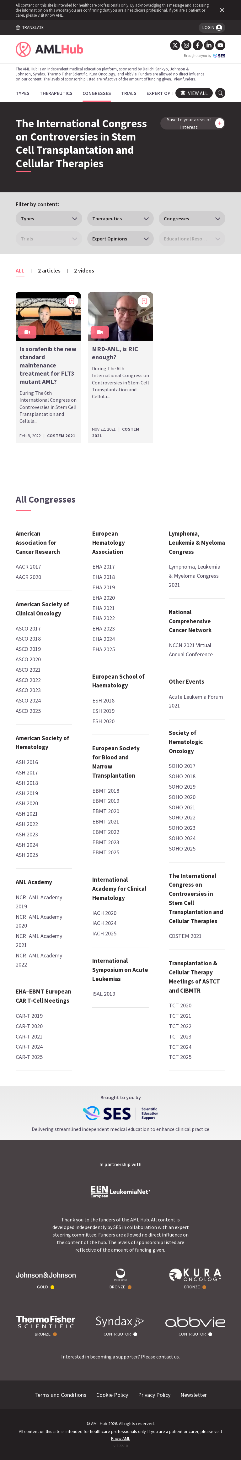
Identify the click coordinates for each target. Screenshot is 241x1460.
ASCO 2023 (28, 690)
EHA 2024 (103, 638)
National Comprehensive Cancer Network (190, 621)
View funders (184, 78)
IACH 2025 (104, 933)
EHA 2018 (103, 577)
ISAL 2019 (103, 993)
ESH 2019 (103, 710)
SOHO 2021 (182, 807)
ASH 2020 (27, 803)
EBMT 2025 (105, 852)
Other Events (186, 681)
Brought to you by (204, 55)
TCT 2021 (180, 1015)
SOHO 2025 (182, 848)
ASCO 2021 (28, 669)
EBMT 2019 (105, 800)
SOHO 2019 (182, 786)
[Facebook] (198, 45)
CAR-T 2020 (29, 1026)
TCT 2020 (180, 1005)
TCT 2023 (180, 1036)
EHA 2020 (103, 597)
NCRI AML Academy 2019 (39, 902)
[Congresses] (97, 93)
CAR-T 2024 (29, 1046)
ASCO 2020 (28, 659)
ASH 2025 (27, 854)
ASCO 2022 (28, 680)
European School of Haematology (118, 681)
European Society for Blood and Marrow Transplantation (116, 761)
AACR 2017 (28, 566)
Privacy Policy (154, 1394)
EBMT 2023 (105, 842)
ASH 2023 (27, 834)
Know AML (54, 15)
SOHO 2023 (182, 827)
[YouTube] (220, 45)
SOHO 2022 (182, 817)
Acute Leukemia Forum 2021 (196, 701)
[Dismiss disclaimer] (221, 10)
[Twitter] (175, 45)
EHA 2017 (103, 566)
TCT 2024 (180, 1046)
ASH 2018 (27, 782)
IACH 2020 (104, 913)
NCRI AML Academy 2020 (39, 921)
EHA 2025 (103, 649)
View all (194, 93)
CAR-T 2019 (29, 1015)
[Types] (22, 93)
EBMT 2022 (105, 831)
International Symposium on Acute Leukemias (120, 970)
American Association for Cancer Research (38, 542)
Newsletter (193, 1394)
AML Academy (34, 882)
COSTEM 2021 (185, 935)
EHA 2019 (103, 587)
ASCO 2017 (28, 628)
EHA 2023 (103, 628)
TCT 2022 (180, 1026)
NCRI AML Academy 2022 (39, 960)
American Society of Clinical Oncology (42, 608)
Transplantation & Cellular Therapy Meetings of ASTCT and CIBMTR (194, 976)
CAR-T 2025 (29, 1057)
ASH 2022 (27, 824)
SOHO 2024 (182, 838)
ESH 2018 (103, 700)
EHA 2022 (103, 618)
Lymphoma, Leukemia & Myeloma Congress (197, 542)
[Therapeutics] (56, 93)
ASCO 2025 (28, 710)
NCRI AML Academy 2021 (39, 940)
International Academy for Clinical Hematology (119, 888)
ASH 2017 (27, 772)
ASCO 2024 (28, 700)
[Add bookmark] (72, 301)
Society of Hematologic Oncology (186, 742)
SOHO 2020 (182, 797)
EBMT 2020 (105, 811)
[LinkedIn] (209, 45)
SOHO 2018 (182, 776)
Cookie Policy (112, 1394)
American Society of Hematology (42, 742)
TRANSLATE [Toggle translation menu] (29, 27)
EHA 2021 (103, 608)
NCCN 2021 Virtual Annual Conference (191, 650)
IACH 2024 (104, 923)
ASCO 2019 (28, 649)
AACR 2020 (28, 577)
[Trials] (129, 93)
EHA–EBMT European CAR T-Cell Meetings (43, 996)
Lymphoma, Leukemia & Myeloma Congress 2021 (194, 575)
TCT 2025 (180, 1057)
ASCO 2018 (28, 638)
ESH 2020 (103, 721)
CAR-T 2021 (29, 1036)
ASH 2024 (27, 844)
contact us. (168, 1356)
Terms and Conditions (60, 1394)
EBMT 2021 (105, 821)
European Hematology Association (108, 542)
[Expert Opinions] (166, 93)
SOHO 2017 (182, 765)
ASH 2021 (27, 813)
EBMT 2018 (105, 790)
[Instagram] (186, 45)
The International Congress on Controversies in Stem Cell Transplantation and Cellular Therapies (196, 898)
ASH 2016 (27, 762)
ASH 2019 (27, 793)
